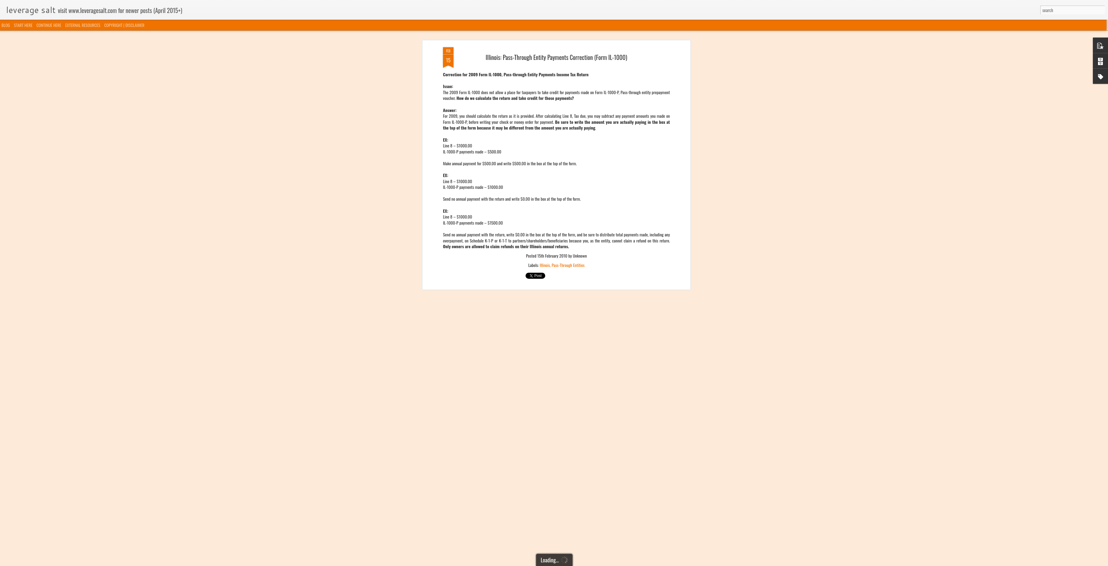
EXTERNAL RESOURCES (82, 25)
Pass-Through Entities (568, 122)
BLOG (6, 25)
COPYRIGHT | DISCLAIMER (124, 25)
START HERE (23, 25)
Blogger (584, 562)
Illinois (545, 122)
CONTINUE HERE (49, 25)
